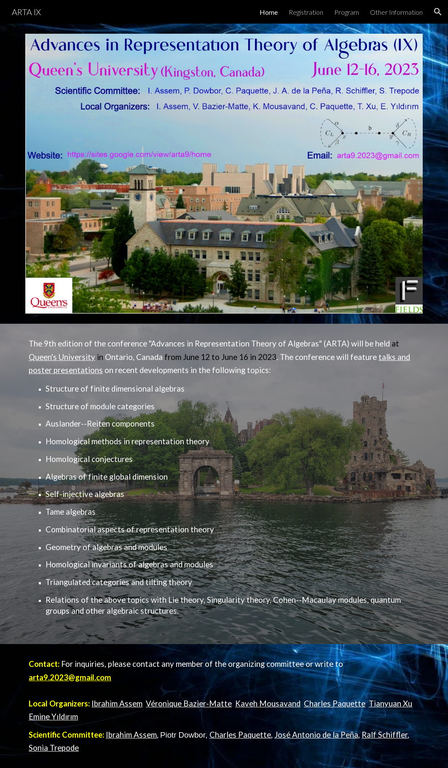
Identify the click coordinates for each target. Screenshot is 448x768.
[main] (224, 484)
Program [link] (346, 12)
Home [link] (269, 12)
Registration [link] (306, 12)
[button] (438, 12)
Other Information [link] (396, 12)
